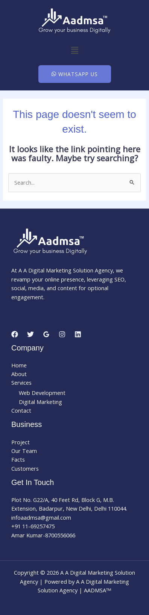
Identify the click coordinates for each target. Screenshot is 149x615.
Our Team (24, 450)
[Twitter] (30, 334)
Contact (21, 410)
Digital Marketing (40, 401)
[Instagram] (62, 334)
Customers (25, 468)
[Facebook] (14, 334)
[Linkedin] (77, 334)
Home (19, 365)
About (19, 374)
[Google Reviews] (46, 334)
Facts (18, 459)
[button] (74, 50)
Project (20, 442)
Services (21, 382)
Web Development (42, 392)
